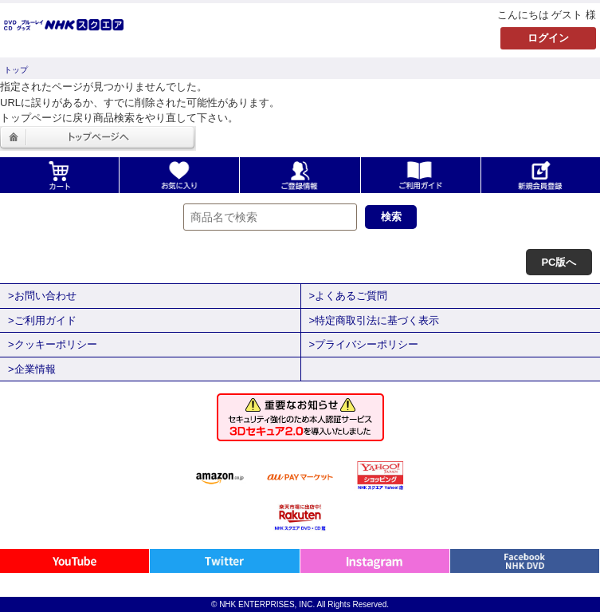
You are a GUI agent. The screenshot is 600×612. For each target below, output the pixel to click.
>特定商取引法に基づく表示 (374, 320)
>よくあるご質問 (348, 296)
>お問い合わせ (42, 296)
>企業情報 (32, 369)
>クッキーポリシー (52, 344)
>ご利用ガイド (42, 320)
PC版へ (558, 262)
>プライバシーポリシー (364, 344)
